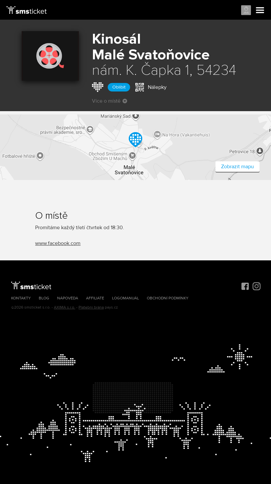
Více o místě (109, 101)
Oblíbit (118, 87)
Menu (260, 10)
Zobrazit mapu (237, 166)
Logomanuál (125, 298)
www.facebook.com (57, 243)
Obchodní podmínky (168, 298)
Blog (44, 298)
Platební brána (91, 307)
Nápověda (67, 298)
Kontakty (21, 298)
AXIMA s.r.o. (64, 307)
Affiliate (95, 298)
